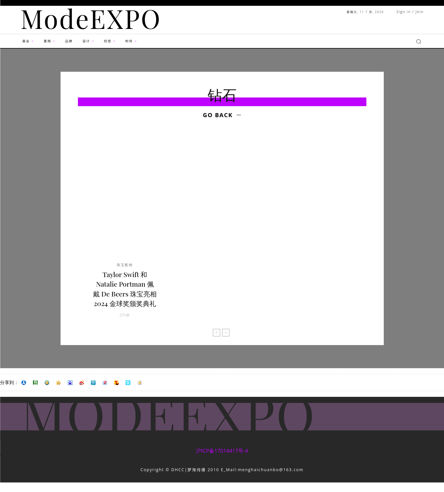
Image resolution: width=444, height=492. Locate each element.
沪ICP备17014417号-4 (222, 460)
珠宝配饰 (125, 265)
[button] (418, 41)
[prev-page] (216, 342)
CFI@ (125, 325)
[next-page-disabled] (225, 342)
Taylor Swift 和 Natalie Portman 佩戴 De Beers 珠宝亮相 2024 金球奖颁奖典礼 (125, 294)
